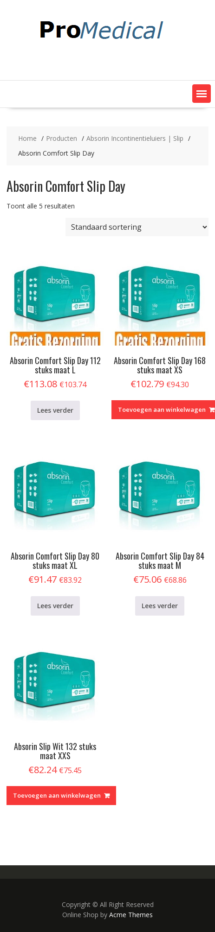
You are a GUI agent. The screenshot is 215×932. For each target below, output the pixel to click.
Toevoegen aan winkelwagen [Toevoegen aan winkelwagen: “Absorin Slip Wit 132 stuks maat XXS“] (57, 795)
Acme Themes (131, 914)
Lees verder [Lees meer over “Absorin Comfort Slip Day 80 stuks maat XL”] (55, 605)
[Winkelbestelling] (136, 227)
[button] (201, 93)
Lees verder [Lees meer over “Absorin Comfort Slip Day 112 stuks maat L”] (55, 410)
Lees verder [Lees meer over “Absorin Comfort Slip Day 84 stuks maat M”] (160, 605)
